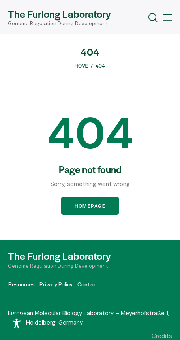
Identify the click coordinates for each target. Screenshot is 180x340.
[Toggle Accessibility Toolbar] (16, 323)
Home (81, 65)
